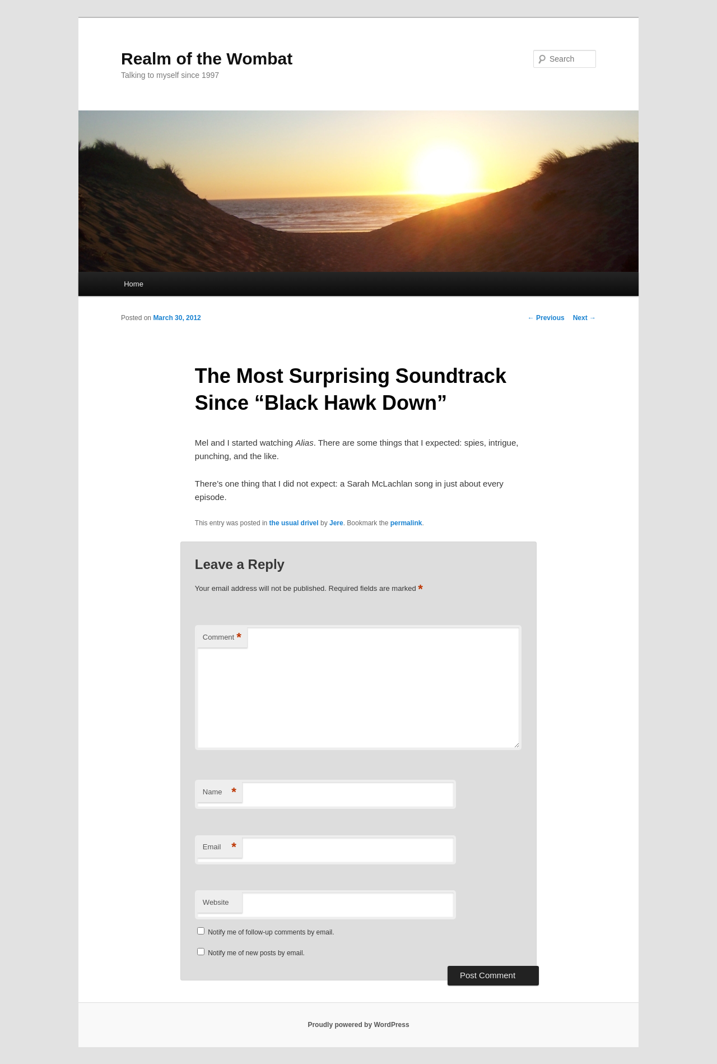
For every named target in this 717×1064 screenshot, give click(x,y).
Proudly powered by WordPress (358, 1025)
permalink (406, 523)
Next (584, 318)
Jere (336, 523)
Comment (222, 638)
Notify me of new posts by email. (256, 953)
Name (219, 792)
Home (133, 284)
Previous (546, 318)
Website (216, 902)
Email (219, 847)
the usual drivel (294, 523)
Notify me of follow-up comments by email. (271, 932)
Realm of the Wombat (206, 58)
